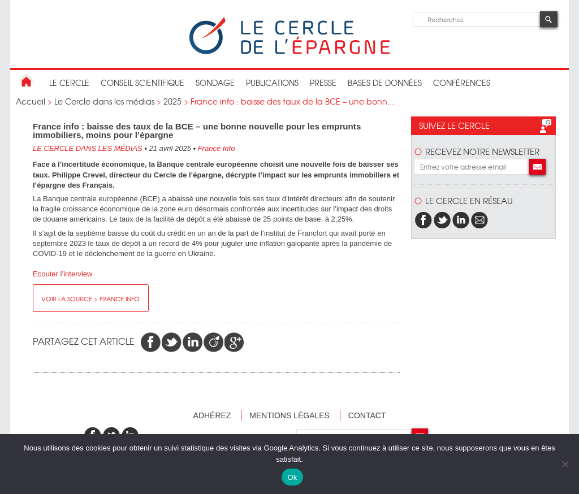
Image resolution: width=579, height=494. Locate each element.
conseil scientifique (142, 82)
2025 (172, 101)
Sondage (215, 82)
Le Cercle (69, 82)
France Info (216, 148)
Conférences (461, 82)
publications (272, 82)
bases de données (385, 82)
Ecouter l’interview (63, 274)
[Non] (565, 464)
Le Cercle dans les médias (104, 101)
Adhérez (212, 415)
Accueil (30, 101)
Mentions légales (289, 415)
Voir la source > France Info (90, 298)
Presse (323, 82)
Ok (292, 477)
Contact (367, 415)
